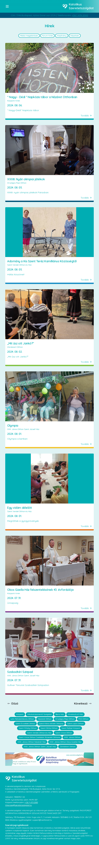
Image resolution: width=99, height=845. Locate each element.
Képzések (74, 35)
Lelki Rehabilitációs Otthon (22, 719)
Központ (19, 714)
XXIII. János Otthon (72, 737)
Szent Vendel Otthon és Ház (39, 732)
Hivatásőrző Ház (75, 714)
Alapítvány (62, 35)
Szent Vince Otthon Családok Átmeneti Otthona (39, 737)
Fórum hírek (47, 35)
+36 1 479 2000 (80, 15)
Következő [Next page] (83, 703)
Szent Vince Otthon (63, 732)
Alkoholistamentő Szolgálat (39, 714)
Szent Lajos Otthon (75, 723)
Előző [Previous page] (12, 703)
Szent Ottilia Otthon (49, 728)
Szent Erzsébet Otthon (25, 723)
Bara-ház (60, 714)
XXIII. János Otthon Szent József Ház (40, 746)
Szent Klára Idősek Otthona (51, 723)
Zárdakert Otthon (67, 746)
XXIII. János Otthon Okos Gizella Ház (65, 742)
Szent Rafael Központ (70, 728)
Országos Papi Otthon (65, 719)
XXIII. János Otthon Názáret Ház (32, 742)
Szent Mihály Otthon (28, 728)
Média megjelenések (29, 35)
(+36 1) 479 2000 (31, 802)
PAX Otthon (84, 719)
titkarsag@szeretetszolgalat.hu (18, 805)
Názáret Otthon (44, 719)
